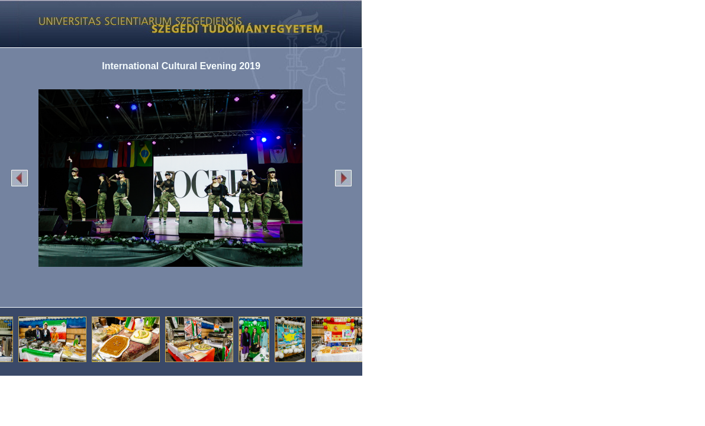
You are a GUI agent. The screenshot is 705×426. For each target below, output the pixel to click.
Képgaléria (176, 23)
